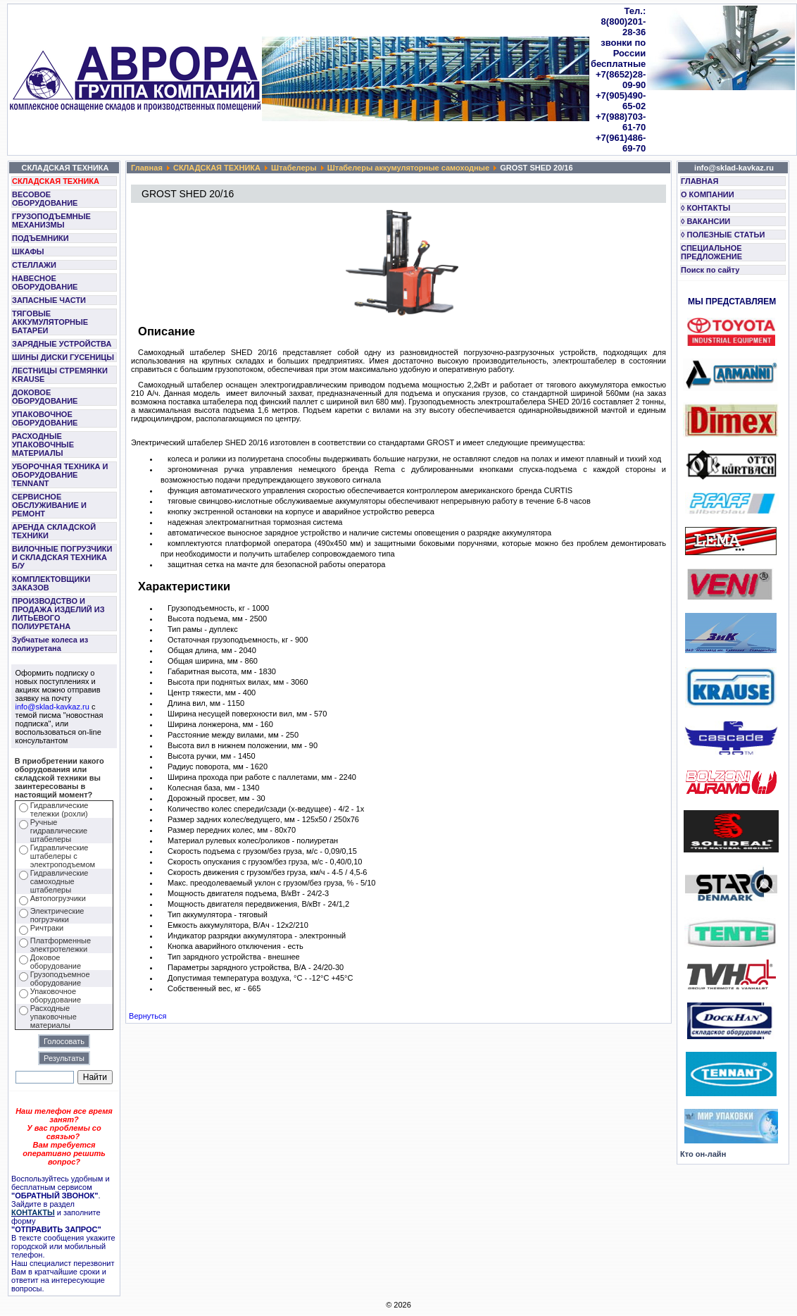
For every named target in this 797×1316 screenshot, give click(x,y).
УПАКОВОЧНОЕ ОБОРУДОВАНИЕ (44, 418)
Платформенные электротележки (60, 944)
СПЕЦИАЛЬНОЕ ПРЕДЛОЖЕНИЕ (711, 252)
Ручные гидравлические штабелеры (58, 830)
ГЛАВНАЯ (699, 181)
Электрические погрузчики (57, 915)
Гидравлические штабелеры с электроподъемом (62, 856)
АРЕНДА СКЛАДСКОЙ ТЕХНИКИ (54, 531)
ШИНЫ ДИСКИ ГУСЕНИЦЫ (63, 357)
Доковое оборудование (55, 961)
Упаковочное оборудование (55, 995)
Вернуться (147, 1016)
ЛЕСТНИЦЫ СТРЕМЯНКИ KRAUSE (60, 374)
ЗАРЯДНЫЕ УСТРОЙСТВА (61, 344)
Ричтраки (46, 928)
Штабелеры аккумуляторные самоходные (408, 167)
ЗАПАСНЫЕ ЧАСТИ (49, 300)
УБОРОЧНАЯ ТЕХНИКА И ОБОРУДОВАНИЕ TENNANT (60, 475)
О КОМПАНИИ (707, 194)
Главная (147, 167)
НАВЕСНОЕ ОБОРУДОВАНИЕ (44, 282)
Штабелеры (294, 167)
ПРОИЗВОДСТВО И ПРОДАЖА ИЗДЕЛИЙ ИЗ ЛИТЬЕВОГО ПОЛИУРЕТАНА (58, 614)
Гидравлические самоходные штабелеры (59, 881)
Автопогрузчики (58, 898)
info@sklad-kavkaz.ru (52, 706)
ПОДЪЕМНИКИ (40, 238)
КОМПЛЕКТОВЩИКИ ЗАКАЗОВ (51, 583)
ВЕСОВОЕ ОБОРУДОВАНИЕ (44, 198)
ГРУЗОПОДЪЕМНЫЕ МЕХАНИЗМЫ (51, 220)
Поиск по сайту (710, 270)
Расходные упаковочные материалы (53, 1016)
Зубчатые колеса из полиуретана (50, 643)
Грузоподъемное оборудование (60, 978)
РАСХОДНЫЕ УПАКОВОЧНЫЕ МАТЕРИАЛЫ (43, 444)
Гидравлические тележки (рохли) (59, 809)
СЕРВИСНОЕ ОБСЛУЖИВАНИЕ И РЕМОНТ (49, 505)
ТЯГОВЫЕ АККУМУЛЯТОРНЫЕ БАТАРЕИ (50, 322)
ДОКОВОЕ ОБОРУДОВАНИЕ (44, 396)
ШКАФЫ (28, 251)
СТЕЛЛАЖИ (34, 265)
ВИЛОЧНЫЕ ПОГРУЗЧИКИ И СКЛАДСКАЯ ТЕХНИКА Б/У (62, 557)
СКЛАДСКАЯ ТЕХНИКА (55, 181)
